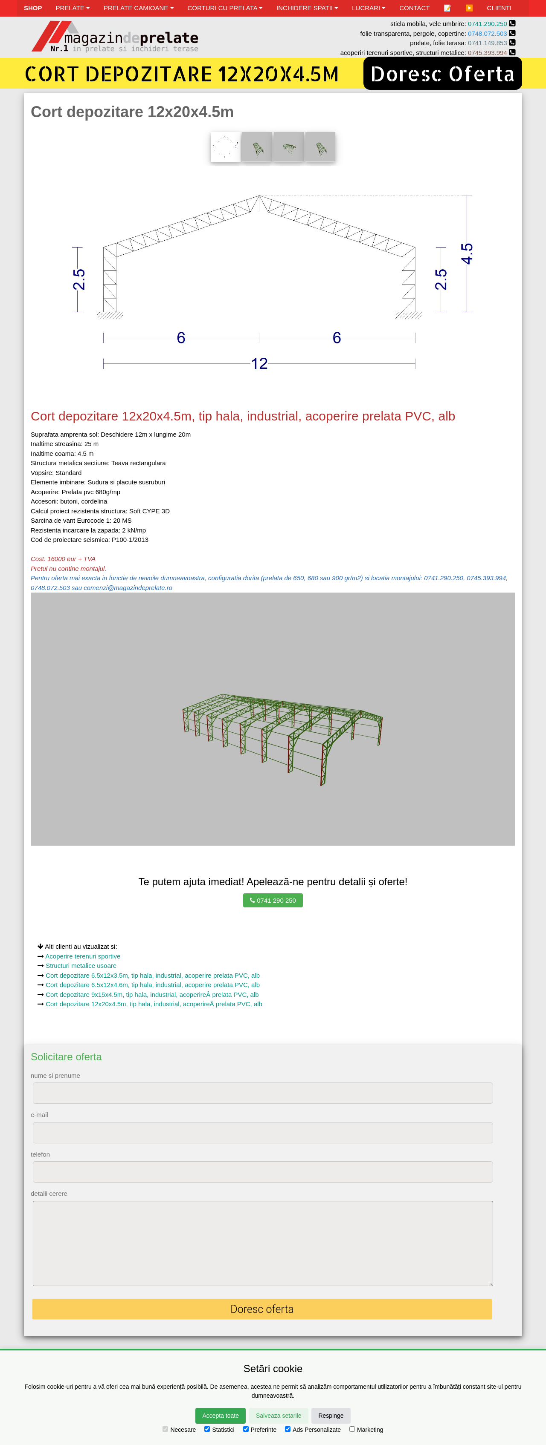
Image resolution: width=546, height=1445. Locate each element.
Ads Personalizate (313, 1429)
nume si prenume (55, 1075)
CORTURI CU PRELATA (225, 8)
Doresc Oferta (442, 73)
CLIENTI (499, 8)
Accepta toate (220, 1415)
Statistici (219, 1429)
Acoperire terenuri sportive (82, 956)
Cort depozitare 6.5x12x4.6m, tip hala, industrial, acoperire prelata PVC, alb (153, 984)
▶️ (469, 8)
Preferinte (260, 1429)
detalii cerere (49, 1193)
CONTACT (414, 8)
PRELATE (73, 8)
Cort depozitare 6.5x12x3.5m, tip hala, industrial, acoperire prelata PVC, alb (153, 975)
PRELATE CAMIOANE (139, 8)
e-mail (39, 1114)
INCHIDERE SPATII (307, 8)
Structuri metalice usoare (81, 965)
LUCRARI (369, 8)
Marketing (366, 1429)
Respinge (330, 1415)
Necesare (179, 1429)
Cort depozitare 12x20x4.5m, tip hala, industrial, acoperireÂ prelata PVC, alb (154, 1003)
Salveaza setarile (279, 1415)
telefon (40, 1154)
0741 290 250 (273, 900)
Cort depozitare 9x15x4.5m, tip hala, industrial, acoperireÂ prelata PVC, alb (152, 994)
